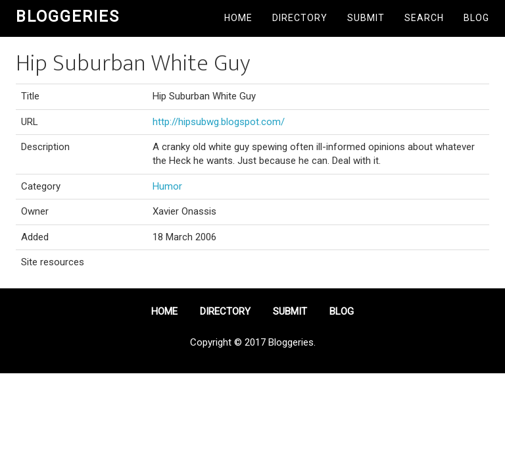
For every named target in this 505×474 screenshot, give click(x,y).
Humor (167, 186)
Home (238, 18)
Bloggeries (68, 16)
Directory (299, 18)
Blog (476, 18)
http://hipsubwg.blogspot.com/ (219, 122)
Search (424, 18)
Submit (366, 18)
